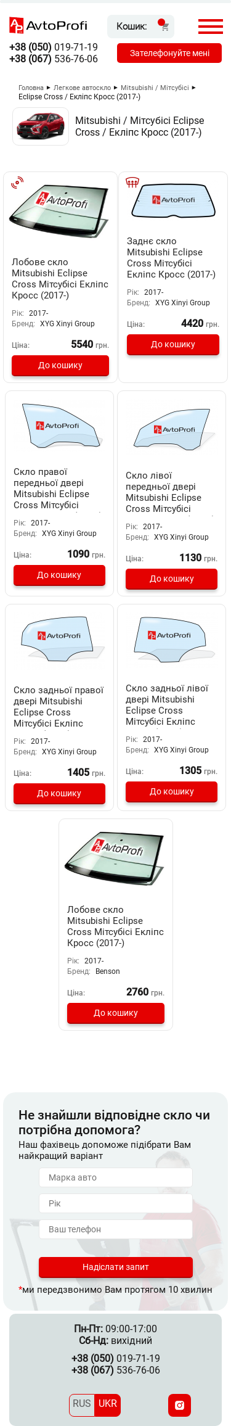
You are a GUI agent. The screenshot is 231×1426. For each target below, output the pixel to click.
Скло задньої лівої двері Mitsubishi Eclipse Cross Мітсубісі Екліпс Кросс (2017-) (167, 710)
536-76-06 (53, 59)
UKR (108, 1403)
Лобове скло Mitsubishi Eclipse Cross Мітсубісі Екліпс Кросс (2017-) (60, 279)
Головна (31, 88)
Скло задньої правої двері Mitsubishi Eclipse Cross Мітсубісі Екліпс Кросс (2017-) (58, 712)
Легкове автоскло (82, 88)
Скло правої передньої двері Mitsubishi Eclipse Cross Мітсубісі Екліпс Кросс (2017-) (58, 494)
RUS (82, 1403)
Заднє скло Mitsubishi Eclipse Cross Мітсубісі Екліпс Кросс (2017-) (171, 258)
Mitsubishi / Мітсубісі (155, 88)
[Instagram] (179, 1405)
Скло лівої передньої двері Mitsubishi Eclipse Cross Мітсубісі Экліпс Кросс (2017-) (170, 497)
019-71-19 (53, 47)
